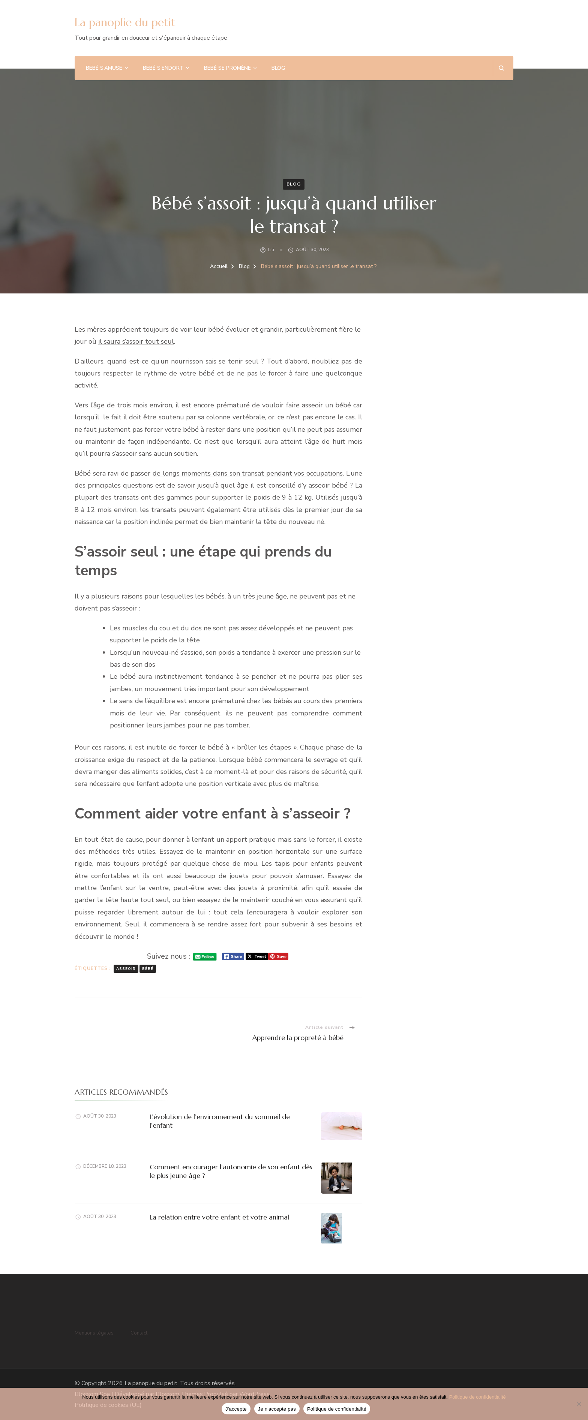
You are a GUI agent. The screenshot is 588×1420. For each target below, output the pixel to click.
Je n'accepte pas (277, 1409)
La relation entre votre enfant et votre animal (219, 1217)
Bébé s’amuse (104, 68)
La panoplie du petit (125, 22)
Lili (271, 250)
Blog (278, 68)
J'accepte (236, 1409)
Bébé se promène (227, 68)
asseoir (126, 968)
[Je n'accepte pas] (578, 1404)
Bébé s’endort (163, 68)
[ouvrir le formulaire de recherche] (501, 68)
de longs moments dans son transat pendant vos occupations (248, 473)
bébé (147, 968)
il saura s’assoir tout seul (136, 341)
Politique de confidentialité (477, 1397)
